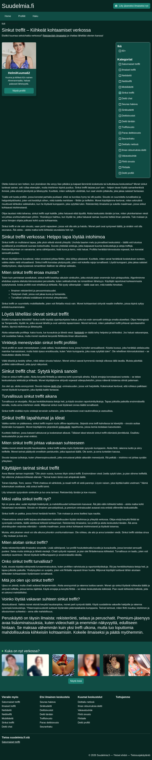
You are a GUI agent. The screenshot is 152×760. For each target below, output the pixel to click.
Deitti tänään (127, 121)
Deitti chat (125, 98)
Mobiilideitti (126, 87)
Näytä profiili (18, 90)
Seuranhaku (126, 138)
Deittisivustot (127, 115)
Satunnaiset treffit (129, 64)
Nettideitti (125, 75)
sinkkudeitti (64, 427)
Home (8, 16)
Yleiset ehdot (120, 755)
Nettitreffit (125, 81)
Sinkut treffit (8, 722)
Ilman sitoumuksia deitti (132, 150)
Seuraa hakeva (128, 104)
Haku (35, 16)
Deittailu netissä (128, 144)
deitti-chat (56, 386)
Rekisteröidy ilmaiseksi (54, 35)
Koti (3, 23)
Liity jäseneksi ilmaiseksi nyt (131, 6)
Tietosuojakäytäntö (140, 755)
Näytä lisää (76, 681)
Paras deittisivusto (130, 133)
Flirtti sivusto (127, 161)
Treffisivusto (126, 127)
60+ (122, 51)
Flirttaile (124, 167)
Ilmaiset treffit (127, 70)
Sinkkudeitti (126, 110)
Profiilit (21, 16)
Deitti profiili (126, 173)
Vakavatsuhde (127, 156)
